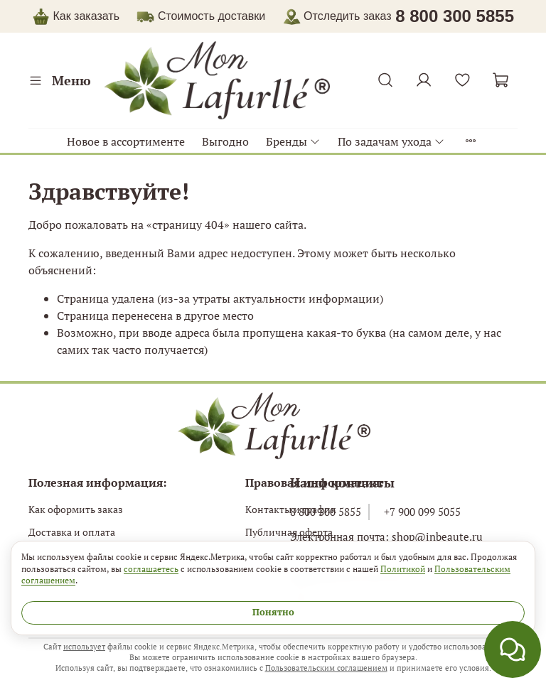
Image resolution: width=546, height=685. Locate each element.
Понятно (273, 612)
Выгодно (225, 141)
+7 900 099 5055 (422, 512)
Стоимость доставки (211, 16)
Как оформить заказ (75, 509)
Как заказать (86, 16)
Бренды (293, 141)
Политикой (402, 568)
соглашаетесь (151, 568)
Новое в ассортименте (126, 141)
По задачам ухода (391, 141)
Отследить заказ (337, 16)
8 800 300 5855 (325, 512)
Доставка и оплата (71, 532)
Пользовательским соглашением (326, 668)
